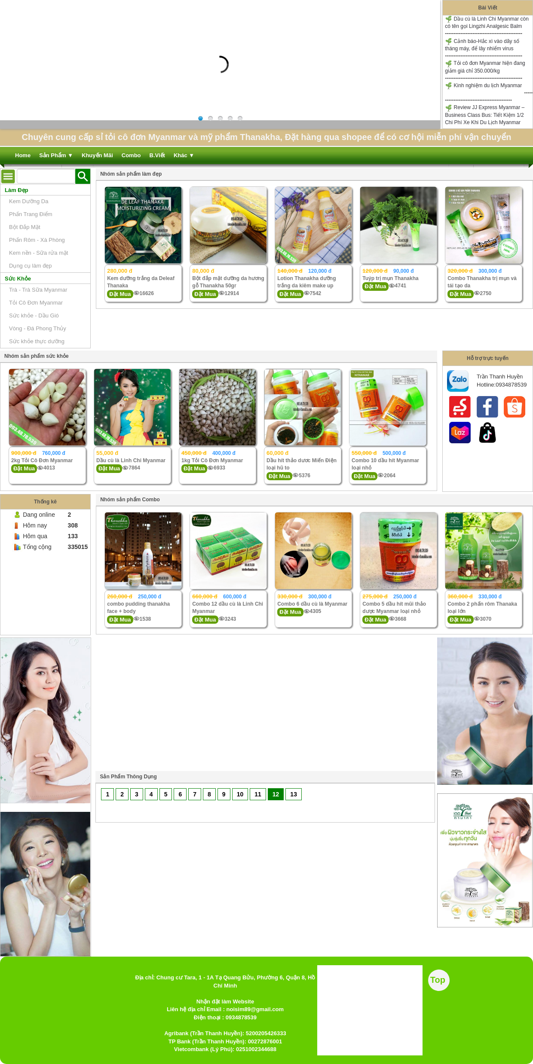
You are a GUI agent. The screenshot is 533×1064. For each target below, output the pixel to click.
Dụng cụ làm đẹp (30, 265)
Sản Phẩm (56, 155)
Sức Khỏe (18, 278)
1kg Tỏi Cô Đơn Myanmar (212, 460)
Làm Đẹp (16, 190)
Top (437, 980)
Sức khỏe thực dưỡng (36, 341)
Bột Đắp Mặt (24, 227)
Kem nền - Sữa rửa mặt (38, 253)
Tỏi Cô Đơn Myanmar (36, 302)
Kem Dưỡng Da (28, 201)
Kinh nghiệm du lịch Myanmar (483, 85)
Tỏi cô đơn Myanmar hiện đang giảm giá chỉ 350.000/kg (485, 67)
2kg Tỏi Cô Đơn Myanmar (42, 460)
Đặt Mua (120, 294)
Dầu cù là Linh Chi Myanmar (130, 460)
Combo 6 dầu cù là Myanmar (312, 604)
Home (23, 155)
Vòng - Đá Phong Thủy (37, 328)
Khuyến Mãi (97, 155)
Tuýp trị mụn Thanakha (390, 278)
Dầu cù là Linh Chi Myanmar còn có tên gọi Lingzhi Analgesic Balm (487, 22)
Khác (184, 155)
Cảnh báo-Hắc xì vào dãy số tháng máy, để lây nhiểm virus (482, 45)
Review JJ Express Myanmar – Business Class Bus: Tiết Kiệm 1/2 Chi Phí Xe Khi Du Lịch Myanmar (484, 114)
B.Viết (157, 155)
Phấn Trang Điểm (30, 214)
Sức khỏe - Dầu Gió (34, 315)
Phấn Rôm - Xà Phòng (37, 240)
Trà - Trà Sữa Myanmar (38, 290)
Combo (131, 155)
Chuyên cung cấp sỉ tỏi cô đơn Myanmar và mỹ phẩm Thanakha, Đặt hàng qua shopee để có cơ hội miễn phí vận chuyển (266, 137)
